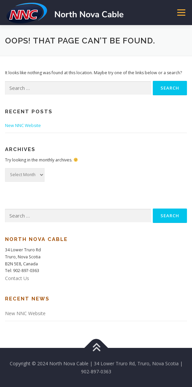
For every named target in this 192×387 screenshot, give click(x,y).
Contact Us (17, 278)
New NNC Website (23, 125)
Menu (180, 12)
